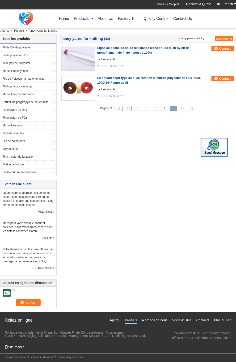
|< (119, 108)
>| (191, 108)
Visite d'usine (182, 320)
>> (182, 108)
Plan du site (222, 320)
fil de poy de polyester (16, 63)
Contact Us (182, 19)
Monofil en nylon (13, 125)
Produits (19, 30)
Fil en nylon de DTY (15, 110)
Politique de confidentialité (24, 332)
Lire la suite (108, 59)
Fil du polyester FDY (15, 55)
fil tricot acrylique (13, 164)
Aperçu (4, 30)
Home (64, 19)
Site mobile (14, 347)
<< (128, 108)
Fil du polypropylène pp (17, 86)
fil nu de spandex (13, 133)
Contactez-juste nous (70, 357)
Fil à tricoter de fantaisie (18, 156)
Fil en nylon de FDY (15, 117)
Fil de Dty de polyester (17, 47)
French (229, 4)
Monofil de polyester (15, 71)
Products (81, 19)
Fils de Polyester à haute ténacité (23, 78)
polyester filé (10, 149)
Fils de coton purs (14, 141)
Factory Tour (128, 19)
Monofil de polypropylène (18, 94)
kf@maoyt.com (220, 343)
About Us (105, 19)
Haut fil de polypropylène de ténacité (25, 102)
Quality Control (156, 19)
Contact (225, 48)
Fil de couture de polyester (19, 172)
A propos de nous (155, 320)
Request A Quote (198, 4)
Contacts (202, 320)
